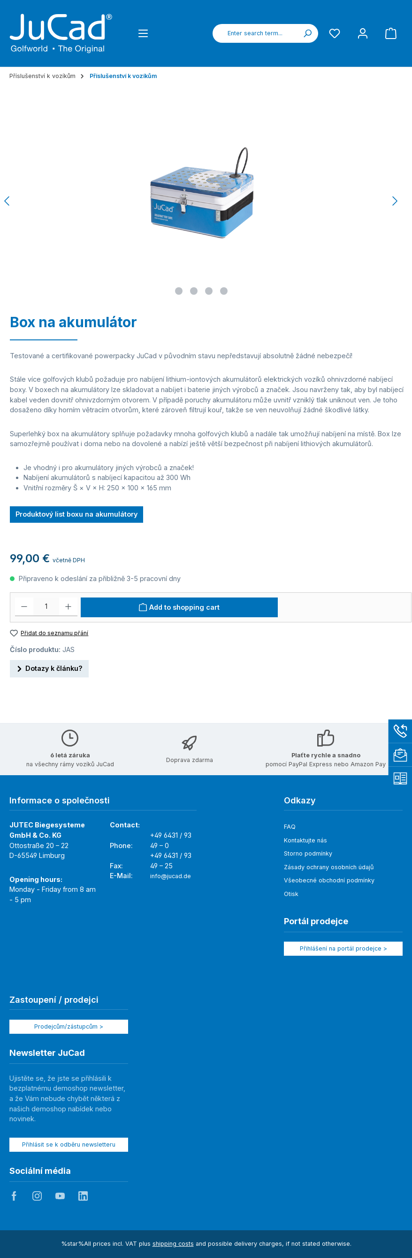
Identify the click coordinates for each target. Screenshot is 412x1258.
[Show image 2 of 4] (194, 291)
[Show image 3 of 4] (209, 291)
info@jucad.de (170, 876)
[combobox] (255, 33)
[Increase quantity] (68, 607)
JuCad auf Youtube (60, 1196)
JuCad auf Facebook (14, 1196)
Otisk (291, 893)
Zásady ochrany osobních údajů (329, 867)
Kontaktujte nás (305, 840)
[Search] (307, 33)
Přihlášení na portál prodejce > (343, 948)
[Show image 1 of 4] (179, 291)
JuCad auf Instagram (37, 1196)
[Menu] (143, 33)
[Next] (395, 201)
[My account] (362, 33)
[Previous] (7, 201)
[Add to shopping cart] (179, 607)
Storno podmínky (308, 853)
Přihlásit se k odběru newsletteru (68, 1144)
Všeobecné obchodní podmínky (329, 880)
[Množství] (46, 607)
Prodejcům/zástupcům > (68, 1026)
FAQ (290, 826)
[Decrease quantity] (24, 607)
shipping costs (173, 1243)
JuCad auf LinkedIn (83, 1196)
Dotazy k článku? (49, 667)
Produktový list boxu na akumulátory (76, 514)
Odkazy (300, 800)
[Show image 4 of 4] (224, 291)
